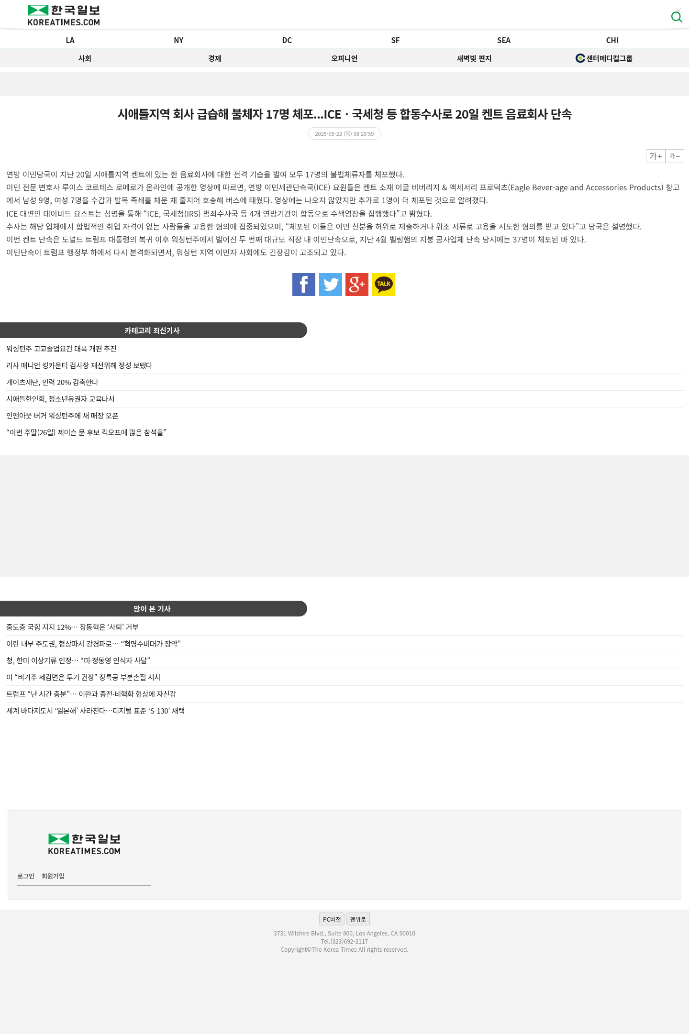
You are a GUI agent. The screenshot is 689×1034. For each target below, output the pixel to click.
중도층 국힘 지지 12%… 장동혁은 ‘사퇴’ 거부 (72, 627)
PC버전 (332, 919)
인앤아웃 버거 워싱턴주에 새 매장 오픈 (62, 415)
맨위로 (358, 919)
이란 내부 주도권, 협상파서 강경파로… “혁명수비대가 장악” (93, 643)
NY (178, 40)
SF (395, 40)
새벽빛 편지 (474, 58)
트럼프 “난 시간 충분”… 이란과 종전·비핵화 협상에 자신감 (91, 694)
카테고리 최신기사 (152, 330)
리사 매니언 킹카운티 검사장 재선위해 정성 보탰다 (79, 365)
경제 (215, 58)
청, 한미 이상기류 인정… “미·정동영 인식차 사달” (78, 660)
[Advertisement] (344, 514)
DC (287, 40)
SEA (504, 40)
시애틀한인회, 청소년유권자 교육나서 (60, 399)
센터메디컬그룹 (604, 58)
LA (70, 40)
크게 (656, 156)
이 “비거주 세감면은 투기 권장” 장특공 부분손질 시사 (83, 677)
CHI (612, 40)
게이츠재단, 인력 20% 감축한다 (52, 382)
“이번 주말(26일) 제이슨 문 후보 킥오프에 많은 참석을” (86, 432)
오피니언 (344, 58)
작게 (675, 156)
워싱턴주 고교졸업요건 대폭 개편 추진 (61, 348)
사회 (85, 58)
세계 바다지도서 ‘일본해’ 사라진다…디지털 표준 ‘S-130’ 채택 (95, 710)
